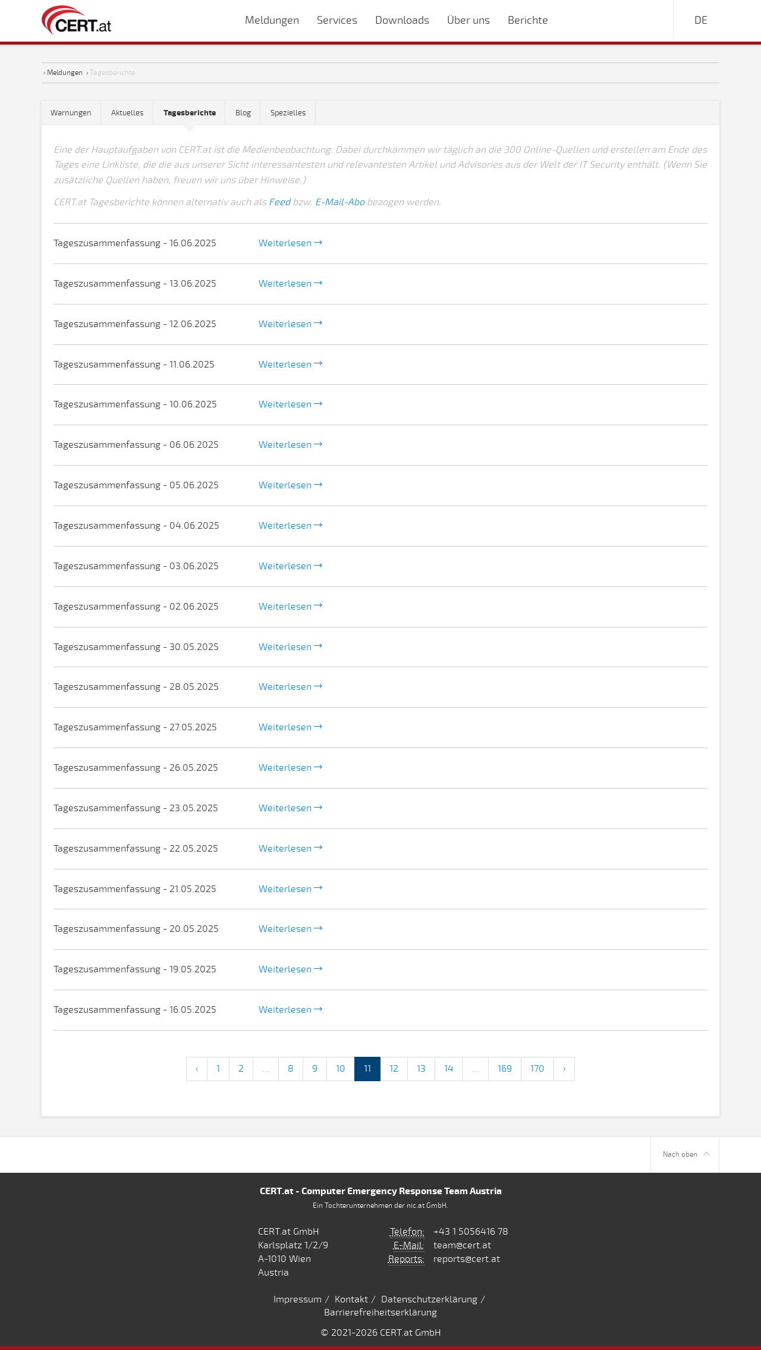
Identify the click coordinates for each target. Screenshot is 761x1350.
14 (449, 1069)
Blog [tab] (243, 113)
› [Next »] (564, 1069)
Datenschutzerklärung (429, 1299)
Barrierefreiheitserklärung (380, 1312)
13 (421, 1069)
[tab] (190, 113)
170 (537, 1069)
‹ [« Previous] (197, 1069)
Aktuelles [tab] (127, 113)
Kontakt (351, 1299)
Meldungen (65, 72)
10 (340, 1069)
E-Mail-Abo (339, 202)
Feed (279, 202)
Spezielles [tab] (288, 113)
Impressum (297, 1299)
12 (393, 1069)
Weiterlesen (290, 243)
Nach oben (686, 1154)
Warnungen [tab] (71, 113)
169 (505, 1069)
